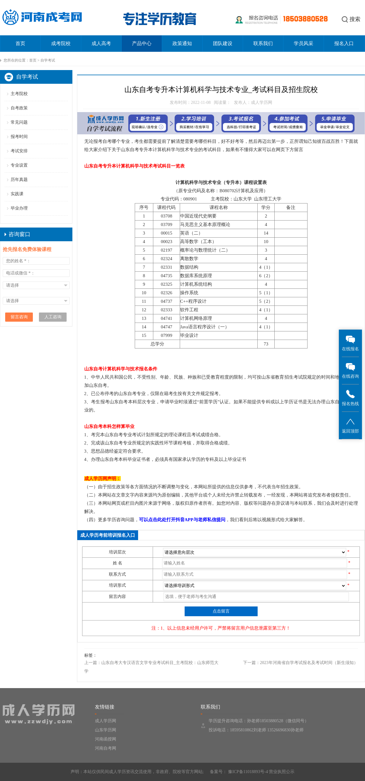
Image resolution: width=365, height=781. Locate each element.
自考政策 (19, 108)
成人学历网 (105, 721)
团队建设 (222, 43)
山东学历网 (105, 730)
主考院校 (19, 93)
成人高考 (101, 43)
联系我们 (263, 43)
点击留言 (221, 611)
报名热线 (350, 397)
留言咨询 (19, 317)
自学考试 (47, 60)
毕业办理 (19, 208)
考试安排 (19, 151)
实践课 (17, 194)
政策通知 (182, 43)
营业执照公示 (281, 771)
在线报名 (350, 342)
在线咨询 (350, 370)
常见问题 (19, 122)
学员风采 (303, 43)
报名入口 (344, 43)
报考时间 (19, 136)
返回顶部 (350, 425)
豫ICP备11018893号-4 (247, 771)
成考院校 (61, 43)
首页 (20, 43)
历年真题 (19, 179)
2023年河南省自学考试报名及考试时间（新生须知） (309, 662)
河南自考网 (105, 748)
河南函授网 (105, 739)
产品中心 (141, 43)
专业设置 (19, 165)
